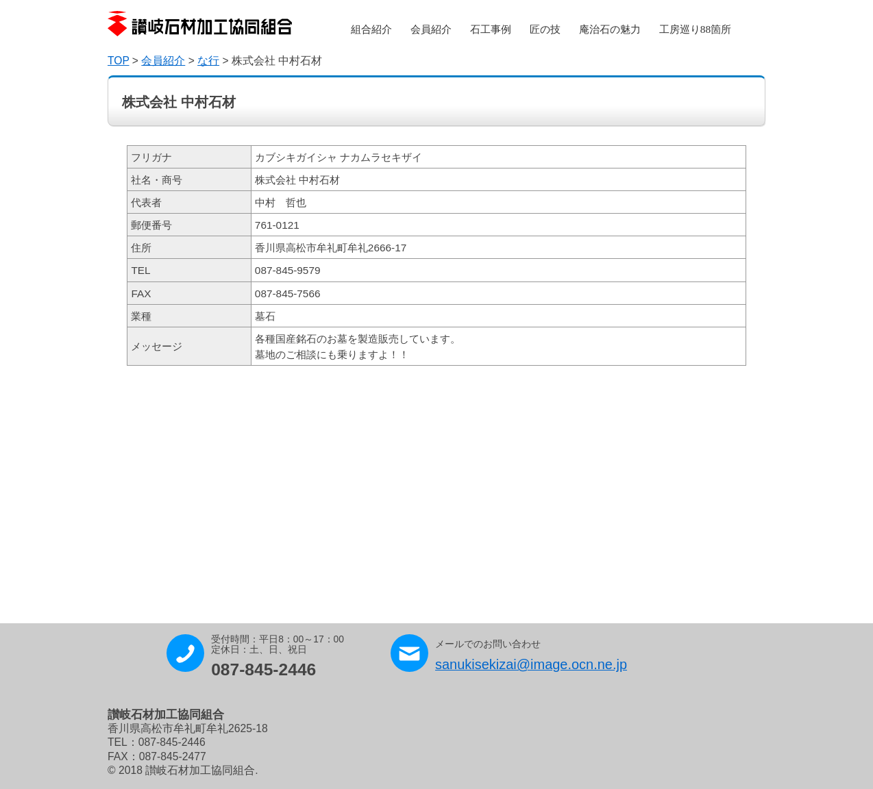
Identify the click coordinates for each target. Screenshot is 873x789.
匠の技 (545, 29)
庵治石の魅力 (610, 29)
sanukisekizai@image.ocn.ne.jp (531, 664)
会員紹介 (431, 29)
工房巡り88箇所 (695, 29)
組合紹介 (371, 29)
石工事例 (490, 29)
